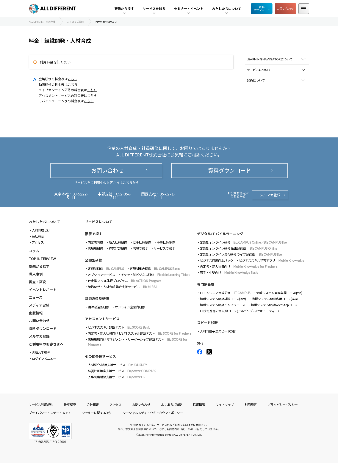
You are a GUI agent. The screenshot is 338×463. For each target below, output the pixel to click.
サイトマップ (225, 404)
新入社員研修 (118, 242)
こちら (72, 79)
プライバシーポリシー (283, 404)
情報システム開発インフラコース (222, 305)
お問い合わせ (285, 8)
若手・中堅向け (229, 272)
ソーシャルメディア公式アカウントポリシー (153, 413)
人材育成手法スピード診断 (218, 331)
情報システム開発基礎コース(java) (223, 299)
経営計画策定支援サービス (122, 371)
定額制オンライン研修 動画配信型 (238, 248)
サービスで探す (164, 248)
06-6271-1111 (164, 196)
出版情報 (36, 313)
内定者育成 (95, 242)
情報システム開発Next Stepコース (274, 305)
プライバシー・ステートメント (50, 413)
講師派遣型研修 (98, 307)
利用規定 (251, 404)
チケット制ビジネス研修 (155, 275)
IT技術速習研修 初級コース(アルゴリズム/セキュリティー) (239, 311)
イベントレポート (42, 290)
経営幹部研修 (118, 248)
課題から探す (39, 266)
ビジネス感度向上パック (216, 260)
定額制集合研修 (155, 269)
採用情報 (199, 404)
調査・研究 (37, 282)
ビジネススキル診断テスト (119, 327)
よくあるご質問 (171, 404)
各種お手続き (41, 352)
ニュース (35, 297)
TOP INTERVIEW (42, 259)
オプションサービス (101, 275)
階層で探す (140, 248)
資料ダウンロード (261, 8)
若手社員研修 (142, 242)
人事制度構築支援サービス (116, 377)
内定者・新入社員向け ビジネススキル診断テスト (139, 333)
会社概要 (38, 236)
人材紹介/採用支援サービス (117, 365)
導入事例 (36, 274)
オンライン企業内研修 (130, 307)
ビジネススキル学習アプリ (271, 260)
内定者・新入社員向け (238, 266)
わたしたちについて (44, 222)
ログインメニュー (44, 359)
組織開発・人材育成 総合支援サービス (122, 287)
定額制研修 (106, 269)
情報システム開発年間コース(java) (279, 293)
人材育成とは (41, 230)
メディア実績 (39, 305)
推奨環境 (70, 404)
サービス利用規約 (41, 404)
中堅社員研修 (166, 242)
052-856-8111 (121, 196)
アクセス (38, 242)
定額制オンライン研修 (243, 242)
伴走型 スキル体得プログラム (124, 281)
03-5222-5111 (77, 196)
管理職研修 (95, 248)
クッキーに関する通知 (97, 413)
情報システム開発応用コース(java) (275, 299)
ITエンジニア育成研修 (225, 293)
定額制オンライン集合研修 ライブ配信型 (241, 254)
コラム (34, 251)
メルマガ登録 (270, 195)
